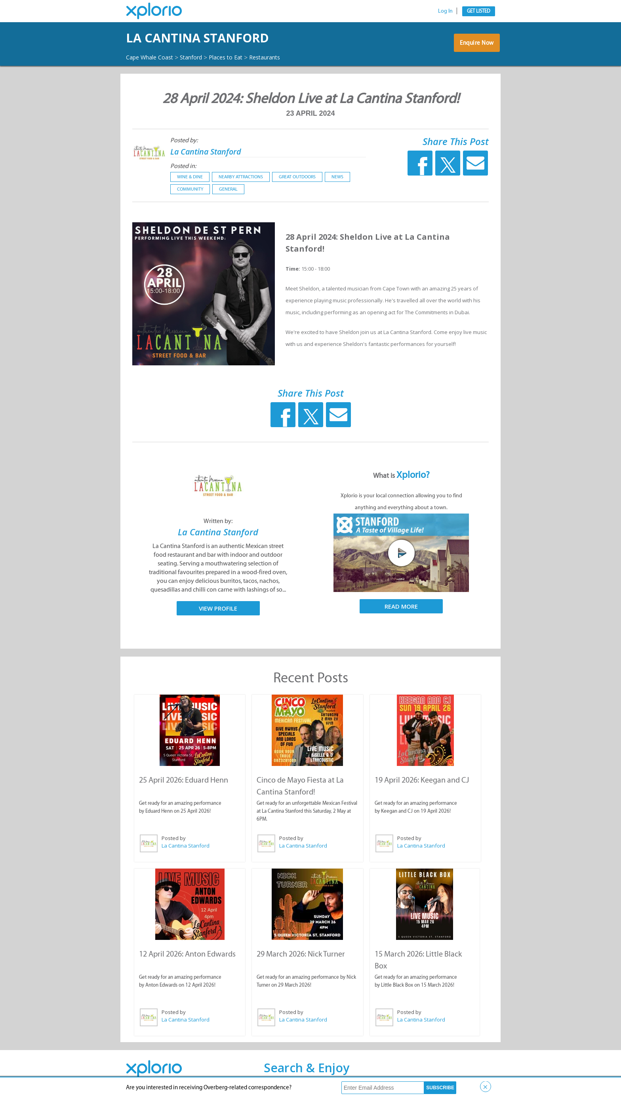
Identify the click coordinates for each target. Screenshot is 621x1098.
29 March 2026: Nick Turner (300, 952)
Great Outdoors (297, 176)
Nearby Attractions (241, 176)
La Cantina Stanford (219, 38)
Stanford (200, 57)
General (228, 189)
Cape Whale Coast (153, 57)
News (337, 176)
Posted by (173, 837)
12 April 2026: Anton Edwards (187, 952)
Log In (445, 11)
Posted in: (183, 166)
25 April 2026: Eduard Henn (183, 779)
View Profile (218, 608)
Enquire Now (474, 45)
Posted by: (184, 140)
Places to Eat (238, 57)
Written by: (218, 521)
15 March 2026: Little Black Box (424, 952)
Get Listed (478, 11)
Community (190, 189)
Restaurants (282, 57)
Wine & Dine (190, 176)
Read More (401, 606)
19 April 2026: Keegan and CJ (421, 779)
